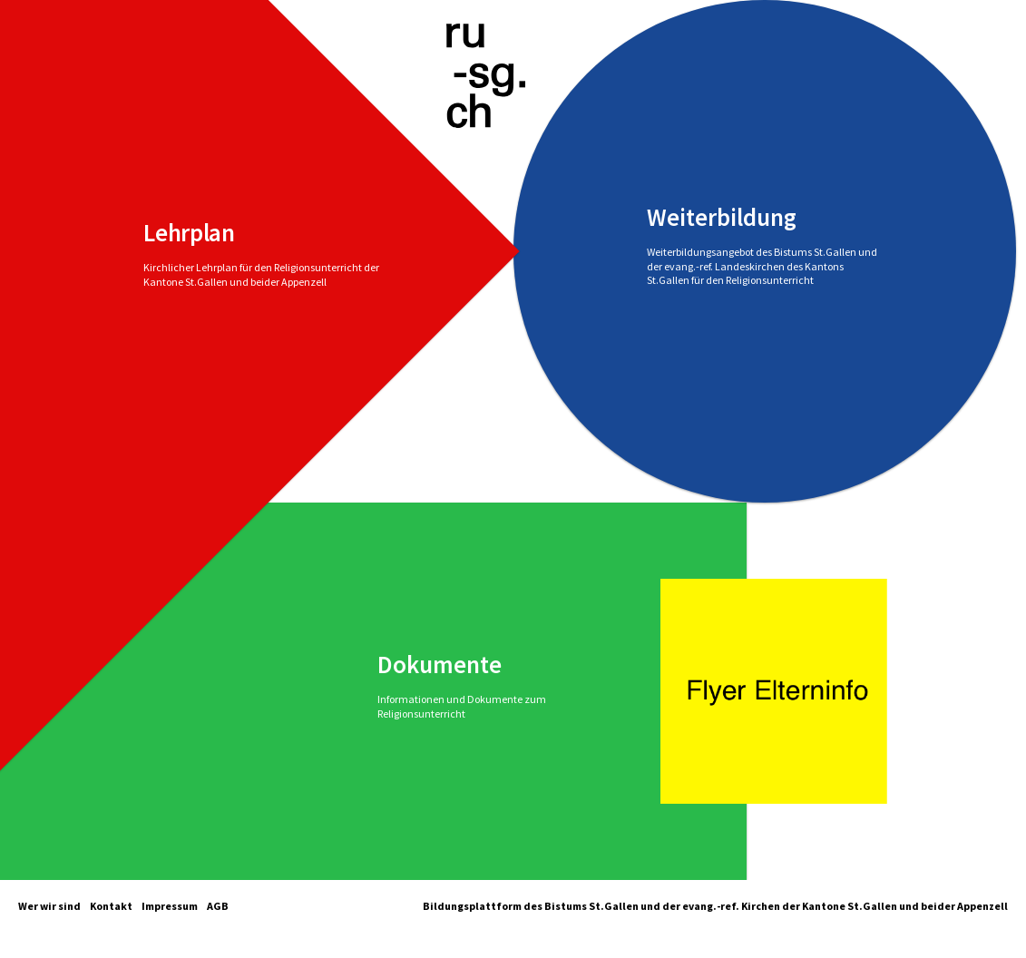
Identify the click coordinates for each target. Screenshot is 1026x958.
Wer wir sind (49, 906)
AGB (218, 906)
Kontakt (111, 906)
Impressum (170, 906)
